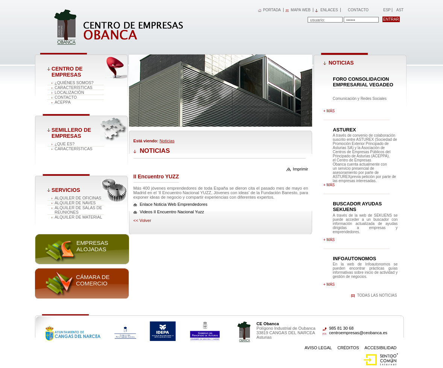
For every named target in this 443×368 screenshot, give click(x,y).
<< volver (142, 220)
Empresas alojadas (92, 246)
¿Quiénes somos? (74, 82)
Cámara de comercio (92, 280)
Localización (69, 92)
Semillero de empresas (71, 133)
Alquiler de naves (75, 203)
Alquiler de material (78, 217)
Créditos (348, 347)
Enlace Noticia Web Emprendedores (173, 204)
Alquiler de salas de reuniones (78, 209)
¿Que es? (64, 144)
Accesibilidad (380, 347)
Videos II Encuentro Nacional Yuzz (172, 212)
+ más (329, 111)
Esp (386, 10)
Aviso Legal (318, 347)
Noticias (166, 141)
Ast (400, 10)
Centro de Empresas (67, 72)
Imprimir (300, 169)
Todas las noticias (377, 295)
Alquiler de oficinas (78, 198)
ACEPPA (63, 102)
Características (74, 87)
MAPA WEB (301, 10)
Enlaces (329, 10)
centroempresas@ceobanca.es (358, 332)
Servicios (66, 190)
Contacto (358, 10)
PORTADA (272, 10)
